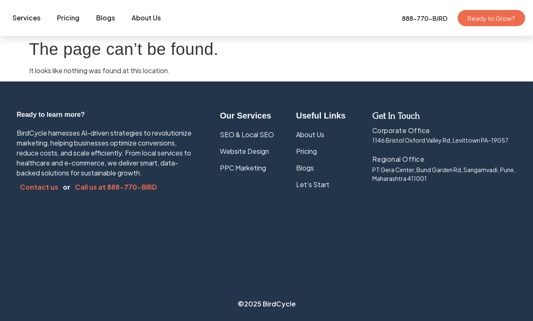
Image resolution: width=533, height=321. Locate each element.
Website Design (244, 151)
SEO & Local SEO (247, 134)
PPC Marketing (243, 167)
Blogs (105, 17)
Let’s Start (312, 184)
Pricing (68, 17)
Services (26, 17)
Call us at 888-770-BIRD (116, 187)
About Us (146, 17)
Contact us (40, 187)
